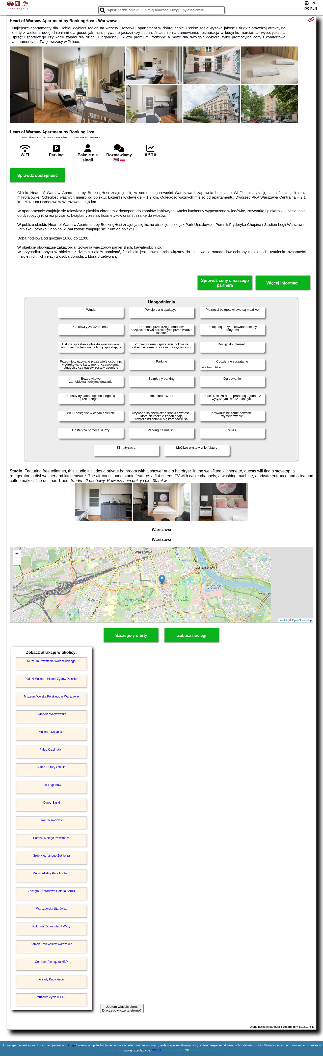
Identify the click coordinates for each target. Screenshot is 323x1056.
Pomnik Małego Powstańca (51, 838)
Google (71, 1045)
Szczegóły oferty (131, 635)
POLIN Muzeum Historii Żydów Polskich (51, 679)
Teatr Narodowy (51, 820)
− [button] (16, 561)
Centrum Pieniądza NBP (51, 962)
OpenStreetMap (302, 620)
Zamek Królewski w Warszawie (51, 944)
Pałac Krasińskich (51, 749)
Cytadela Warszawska (51, 714)
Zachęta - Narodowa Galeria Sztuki (51, 891)
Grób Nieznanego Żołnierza (51, 855)
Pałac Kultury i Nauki (51, 767)
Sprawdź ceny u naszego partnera (225, 282)
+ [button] (16, 554)
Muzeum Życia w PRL (51, 997)
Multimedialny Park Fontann (51, 873)
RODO (156, 1050)
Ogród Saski (51, 802)
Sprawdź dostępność (37, 175)
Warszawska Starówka (51, 908)
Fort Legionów (51, 785)
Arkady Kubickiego (51, 979)
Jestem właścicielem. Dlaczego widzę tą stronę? (122, 1008)
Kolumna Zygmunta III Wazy (51, 926)
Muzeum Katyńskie (51, 732)
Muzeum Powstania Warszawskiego (51, 661)
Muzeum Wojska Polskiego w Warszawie (51, 696)
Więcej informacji (283, 283)
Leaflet (283, 620)
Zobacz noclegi (191, 635)
